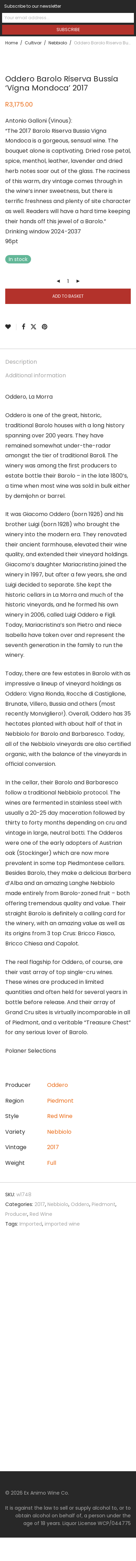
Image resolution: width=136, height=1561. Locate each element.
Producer (16, 1214)
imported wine (62, 1223)
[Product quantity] (68, 281)
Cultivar (33, 43)
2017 (53, 1147)
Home (11, 43)
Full (51, 1163)
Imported (31, 1223)
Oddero (57, 1085)
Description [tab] (21, 362)
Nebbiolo (57, 43)
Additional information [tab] (35, 375)
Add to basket (68, 296)
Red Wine (60, 1116)
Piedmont (60, 1101)
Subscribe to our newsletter (32, 6)
